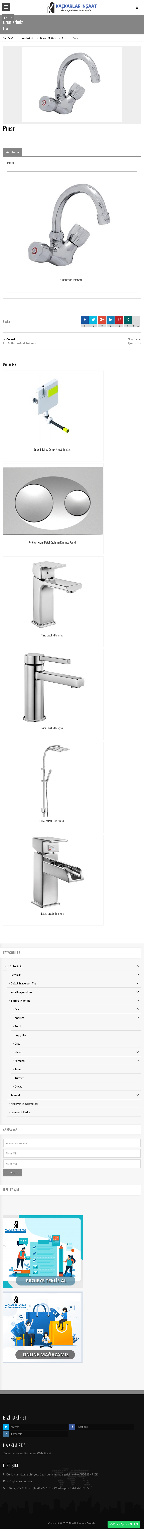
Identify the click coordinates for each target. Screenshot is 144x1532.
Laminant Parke (20, 1112)
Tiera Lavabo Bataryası (52, 635)
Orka (17, 1043)
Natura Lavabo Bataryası (52, 913)
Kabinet (77, 1018)
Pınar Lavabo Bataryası (71, 279)
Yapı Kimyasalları (75, 992)
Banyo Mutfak (48, 38)
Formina (77, 1061)
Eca (64, 38)
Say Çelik (20, 1035)
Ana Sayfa (8, 38)
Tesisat (75, 1095)
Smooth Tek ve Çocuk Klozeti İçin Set (52, 449)
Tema (18, 1069)
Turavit (19, 1078)
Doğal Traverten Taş (75, 983)
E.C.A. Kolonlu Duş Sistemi (52, 821)
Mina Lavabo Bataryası (52, 728)
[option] (72, 84)
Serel (18, 1026)
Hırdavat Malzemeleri (24, 1103)
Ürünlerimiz (27, 38)
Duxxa (18, 1086)
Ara (12, 1172)
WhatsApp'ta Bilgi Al (124, 1524)
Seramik (75, 975)
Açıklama (12, 152)
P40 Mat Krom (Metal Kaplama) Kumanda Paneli (52, 542)
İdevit (77, 1052)
